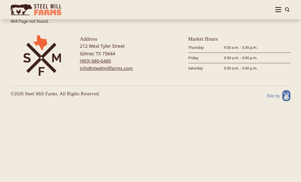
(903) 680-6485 (95, 61)
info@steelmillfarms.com (106, 68)
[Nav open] (278, 10)
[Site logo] (36, 9)
